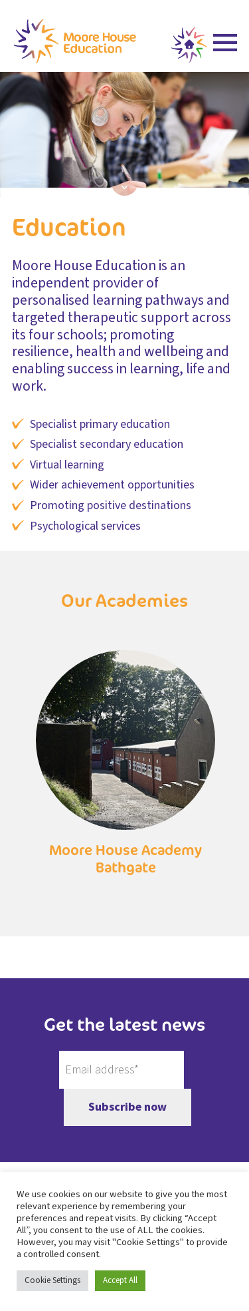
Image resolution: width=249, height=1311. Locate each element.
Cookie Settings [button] (52, 1280)
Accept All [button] (120, 1280)
